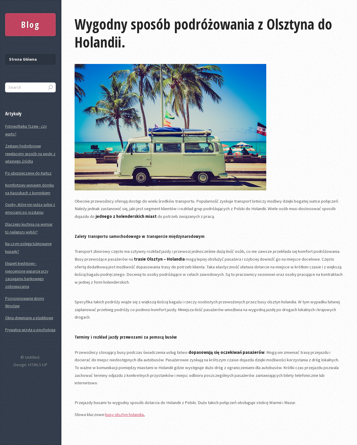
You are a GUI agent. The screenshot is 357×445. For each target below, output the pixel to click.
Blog (30, 24)
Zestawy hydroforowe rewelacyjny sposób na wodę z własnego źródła (30, 153)
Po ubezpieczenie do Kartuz (28, 173)
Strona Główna (23, 59)
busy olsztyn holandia (124, 414)
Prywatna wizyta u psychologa (30, 329)
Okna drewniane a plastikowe (29, 317)
